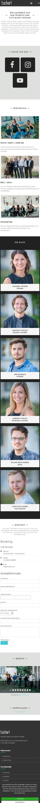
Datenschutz (7, 760)
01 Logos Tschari (20, 712)
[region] (20, 677)
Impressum (6, 756)
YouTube (6, 780)
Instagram (6, 776)
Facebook (6, 772)
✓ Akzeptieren (20, 798)
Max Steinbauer (24, 695)
